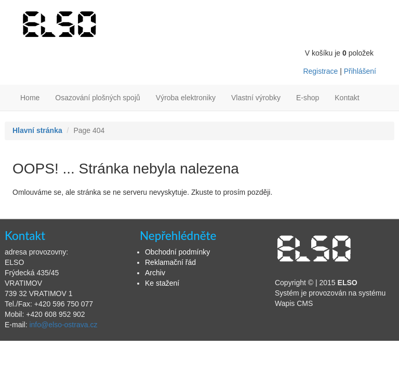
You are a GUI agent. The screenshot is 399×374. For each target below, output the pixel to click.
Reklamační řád (170, 262)
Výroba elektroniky (186, 98)
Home (29, 98)
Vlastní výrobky (256, 98)
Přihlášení (360, 71)
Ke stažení (162, 283)
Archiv (155, 273)
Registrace (320, 71)
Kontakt (347, 98)
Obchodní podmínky (177, 252)
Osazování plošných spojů (97, 98)
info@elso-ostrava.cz (63, 324)
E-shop (307, 98)
